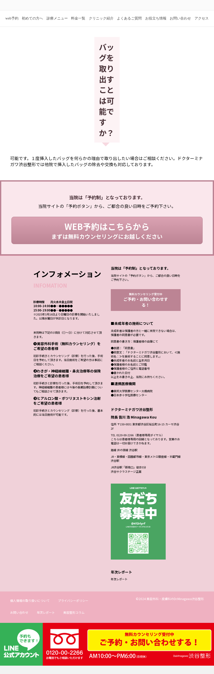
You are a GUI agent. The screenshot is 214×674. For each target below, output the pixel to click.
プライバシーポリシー (73, 609)
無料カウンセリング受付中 (145, 308)
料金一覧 (78, 26)
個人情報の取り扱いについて (30, 609)
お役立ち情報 (155, 26)
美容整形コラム (73, 621)
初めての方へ (32, 26)
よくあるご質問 (129, 26)
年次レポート (119, 587)
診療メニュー (57, 26)
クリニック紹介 (101, 26)
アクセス (202, 26)
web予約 (11, 26)
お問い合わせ (180, 26)
